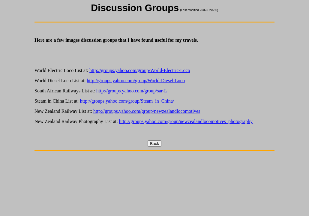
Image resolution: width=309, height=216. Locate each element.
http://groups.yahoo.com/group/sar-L (131, 90)
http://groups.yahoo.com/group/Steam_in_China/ (127, 101)
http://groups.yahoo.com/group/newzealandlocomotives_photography (186, 121)
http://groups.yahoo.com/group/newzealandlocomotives (146, 111)
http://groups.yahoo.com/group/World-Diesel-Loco (136, 80)
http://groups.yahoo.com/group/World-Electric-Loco (139, 70)
